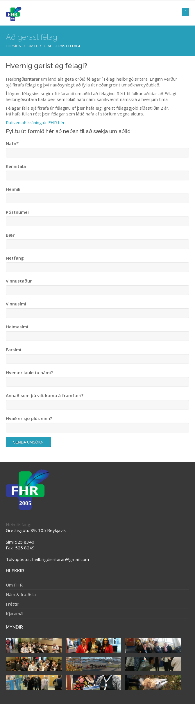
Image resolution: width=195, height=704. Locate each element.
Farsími (13, 349)
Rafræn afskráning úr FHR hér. (36, 122)
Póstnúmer (17, 212)
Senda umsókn (28, 442)
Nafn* (12, 143)
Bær (10, 235)
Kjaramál (14, 613)
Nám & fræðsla (21, 594)
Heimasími (17, 327)
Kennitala (16, 166)
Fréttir (12, 604)
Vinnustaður (19, 281)
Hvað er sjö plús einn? (29, 418)
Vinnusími (16, 304)
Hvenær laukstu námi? (29, 372)
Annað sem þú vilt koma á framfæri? (44, 395)
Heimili (13, 189)
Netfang (15, 258)
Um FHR (34, 45)
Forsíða (13, 45)
